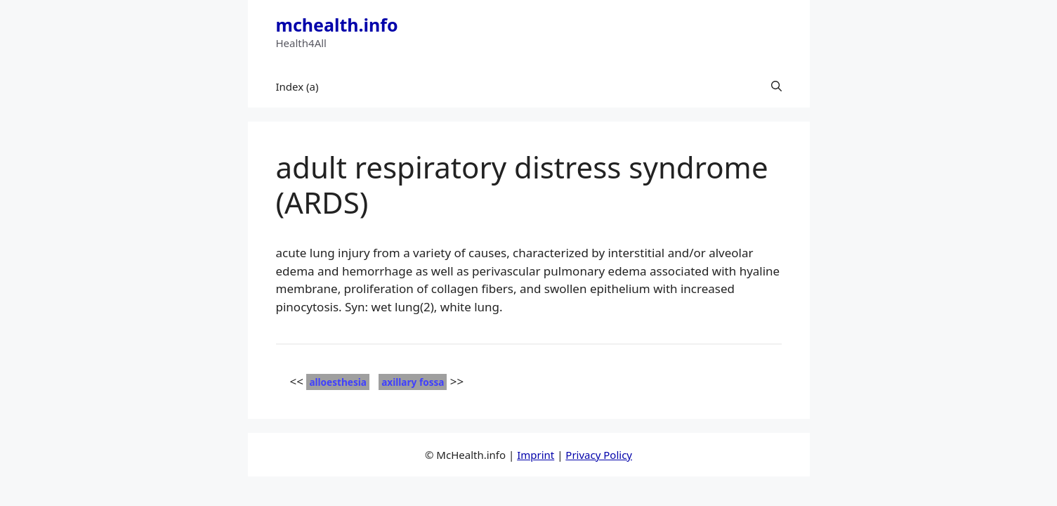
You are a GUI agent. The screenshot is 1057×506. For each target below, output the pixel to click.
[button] (776, 86)
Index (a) (297, 86)
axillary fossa (412, 382)
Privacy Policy (598, 455)
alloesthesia (338, 382)
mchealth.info (337, 25)
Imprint (535, 455)
